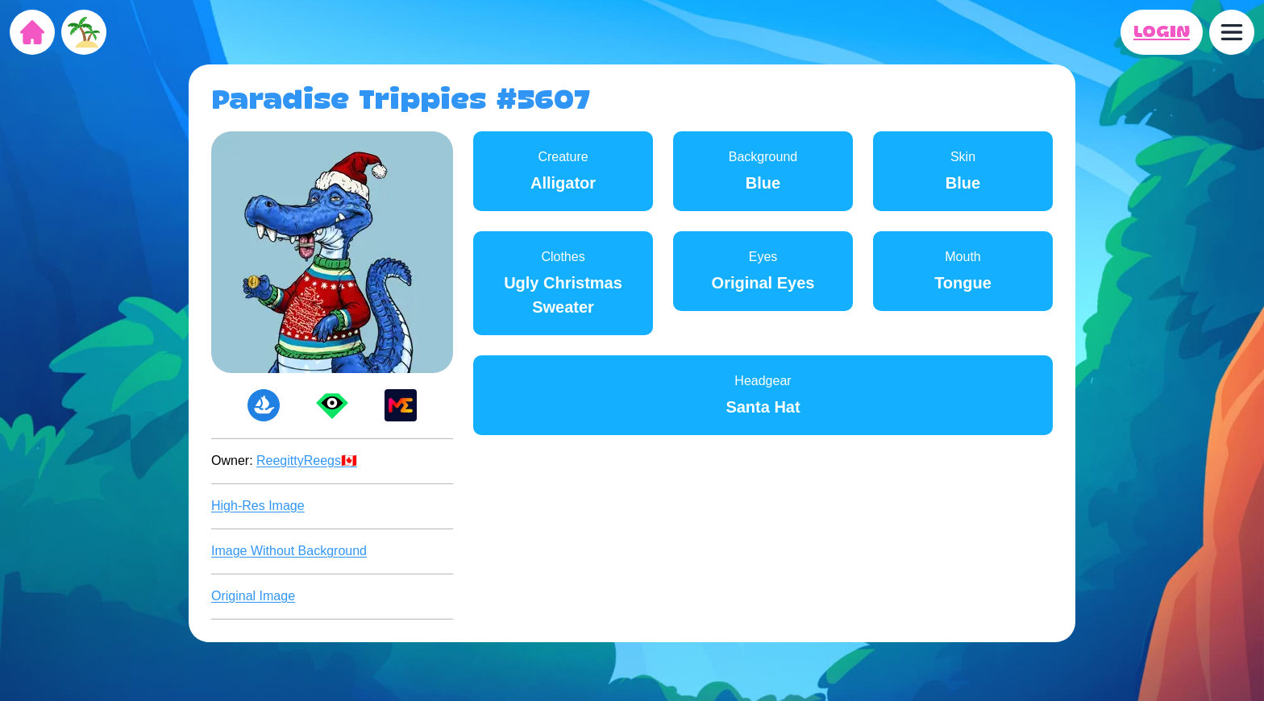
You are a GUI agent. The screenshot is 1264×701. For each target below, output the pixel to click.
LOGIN (1161, 32)
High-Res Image (258, 505)
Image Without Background (289, 551)
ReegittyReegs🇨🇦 (306, 460)
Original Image (253, 596)
